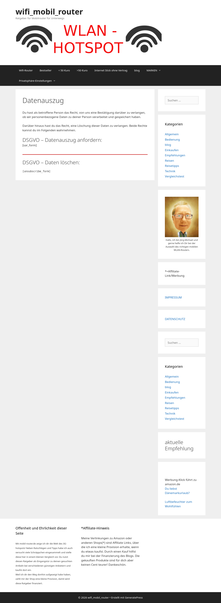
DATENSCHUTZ (175, 319)
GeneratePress (134, 597)
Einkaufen (172, 150)
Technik (170, 171)
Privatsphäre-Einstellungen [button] (39, 80)
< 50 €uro (64, 70)
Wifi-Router (26, 70)
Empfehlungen (175, 155)
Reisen (169, 161)
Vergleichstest (174, 176)
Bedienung (172, 139)
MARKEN (156, 70)
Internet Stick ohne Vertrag (110, 70)
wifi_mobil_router (49, 11)
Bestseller (45, 70)
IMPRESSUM (173, 297)
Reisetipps (172, 166)
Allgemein (172, 134)
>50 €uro (82, 70)
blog (137, 70)
